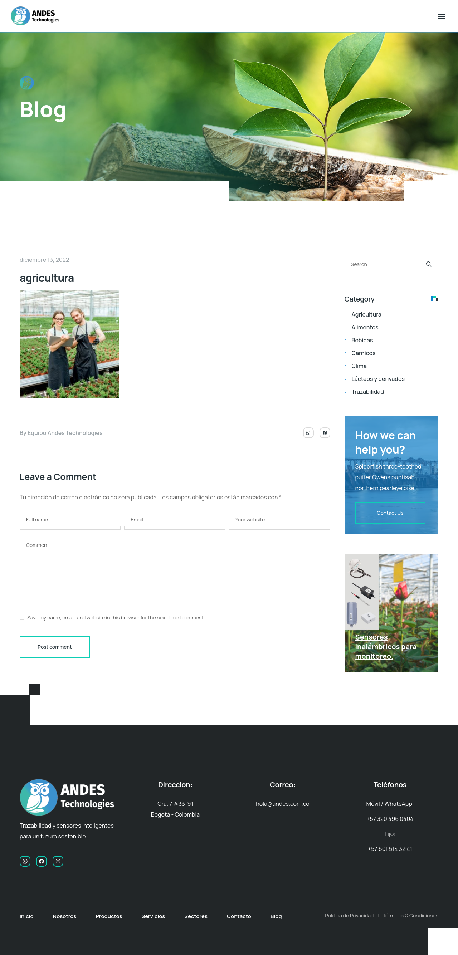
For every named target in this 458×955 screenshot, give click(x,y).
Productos (109, 916)
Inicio (27, 916)
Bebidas (362, 340)
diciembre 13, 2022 (44, 260)
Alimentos (365, 327)
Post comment (55, 646)
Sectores (196, 916)
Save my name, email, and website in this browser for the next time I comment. (116, 617)
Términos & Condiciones (410, 915)
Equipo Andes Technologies (65, 433)
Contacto (239, 916)
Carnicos (364, 353)
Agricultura (367, 314)
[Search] (428, 264)
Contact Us (390, 512)
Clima (359, 366)
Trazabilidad (368, 392)
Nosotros (65, 916)
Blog (276, 916)
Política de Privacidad (349, 915)
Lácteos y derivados (378, 379)
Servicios (153, 916)
